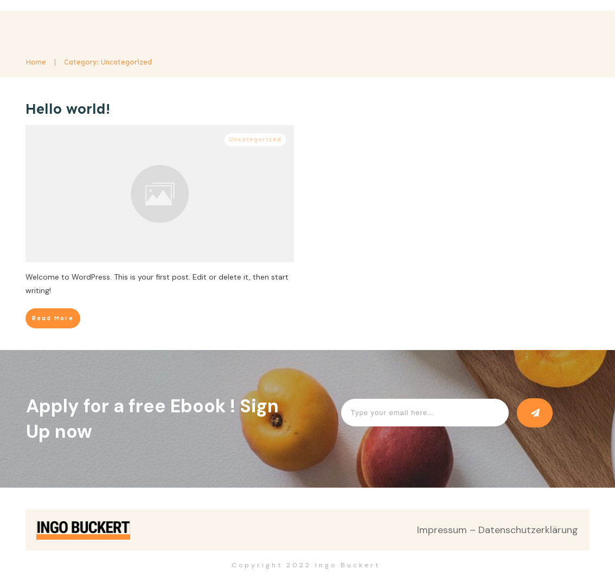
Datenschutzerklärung (528, 529)
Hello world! (67, 109)
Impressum (442, 529)
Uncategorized (255, 139)
